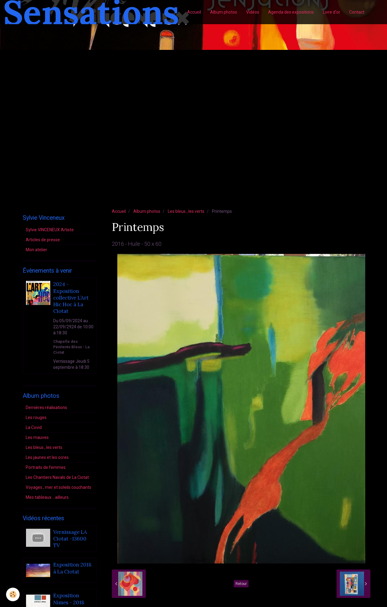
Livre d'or (331, 12)
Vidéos (252, 12)
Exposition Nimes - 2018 (68, 599)
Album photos (223, 12)
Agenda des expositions (291, 12)
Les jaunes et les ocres (47, 457)
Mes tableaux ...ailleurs (47, 497)
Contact (356, 12)
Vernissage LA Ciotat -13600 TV (70, 539)
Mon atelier (36, 249)
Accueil (194, 12)
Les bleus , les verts (186, 211)
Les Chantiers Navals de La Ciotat (57, 477)
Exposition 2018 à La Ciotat (72, 568)
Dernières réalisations (46, 407)
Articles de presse (43, 239)
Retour (241, 584)
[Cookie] (13, 594)
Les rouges (36, 417)
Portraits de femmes (46, 467)
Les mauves (37, 437)
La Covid (34, 427)
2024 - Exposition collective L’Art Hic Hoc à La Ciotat (71, 298)
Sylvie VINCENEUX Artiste (50, 229)
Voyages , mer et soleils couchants (58, 487)
